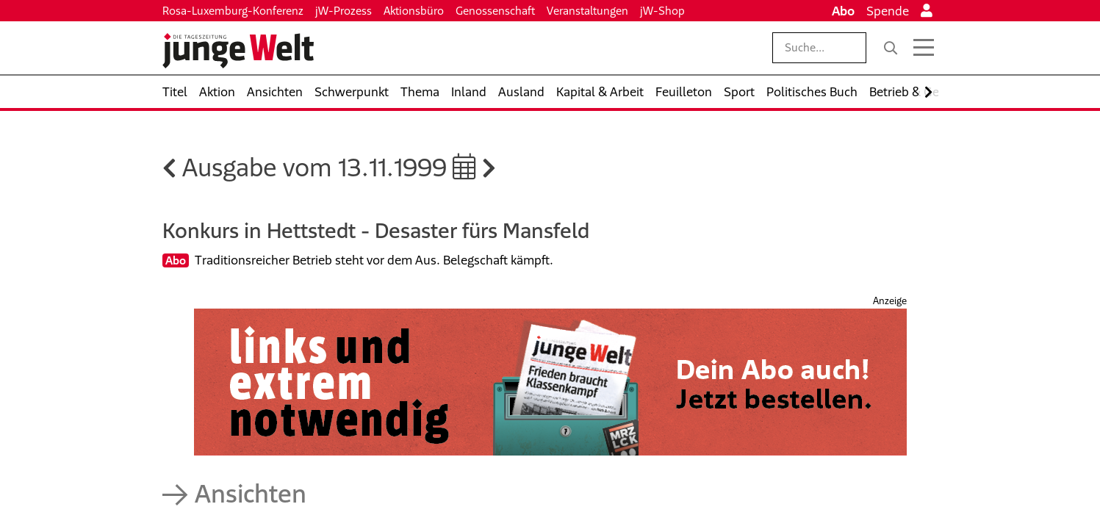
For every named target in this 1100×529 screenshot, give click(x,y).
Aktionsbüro (414, 11)
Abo (843, 11)
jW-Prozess (343, 11)
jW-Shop (662, 11)
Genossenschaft (495, 11)
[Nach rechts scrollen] (928, 92)
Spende (887, 11)
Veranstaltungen (587, 11)
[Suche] (890, 48)
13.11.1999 (407, 167)
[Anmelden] (926, 11)
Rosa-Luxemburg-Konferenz (232, 11)
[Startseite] (238, 50)
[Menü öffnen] (923, 47)
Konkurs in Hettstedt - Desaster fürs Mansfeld (375, 230)
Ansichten (250, 493)
